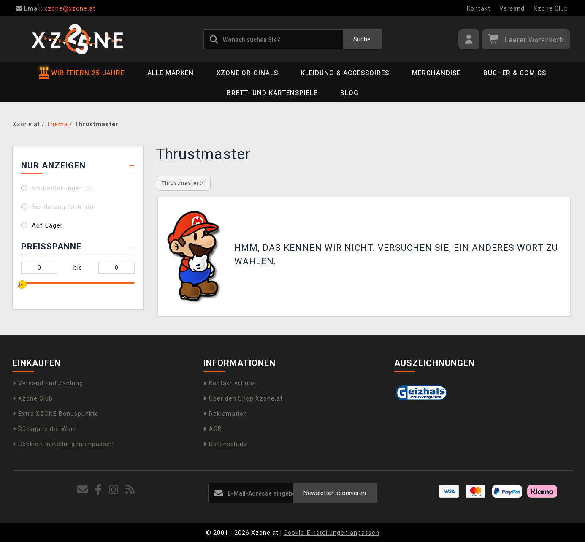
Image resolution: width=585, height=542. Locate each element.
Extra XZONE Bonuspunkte (56, 413)
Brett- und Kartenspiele (272, 93)
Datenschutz (225, 444)
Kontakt (478, 8)
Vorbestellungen (62, 188)
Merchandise (436, 73)
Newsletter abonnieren (334, 493)
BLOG (349, 93)
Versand (512, 8)
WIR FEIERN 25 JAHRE (82, 73)
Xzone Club (551, 8)
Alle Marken (170, 73)
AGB (212, 428)
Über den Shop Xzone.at (243, 398)
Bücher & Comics (514, 73)
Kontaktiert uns (229, 383)
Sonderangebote (63, 207)
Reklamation (225, 413)
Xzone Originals (247, 73)
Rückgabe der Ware (45, 428)
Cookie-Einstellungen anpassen (63, 444)
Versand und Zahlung (48, 383)
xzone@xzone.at (55, 8)
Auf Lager (47, 225)
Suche (362, 39)
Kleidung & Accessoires (345, 73)
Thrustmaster (183, 183)
